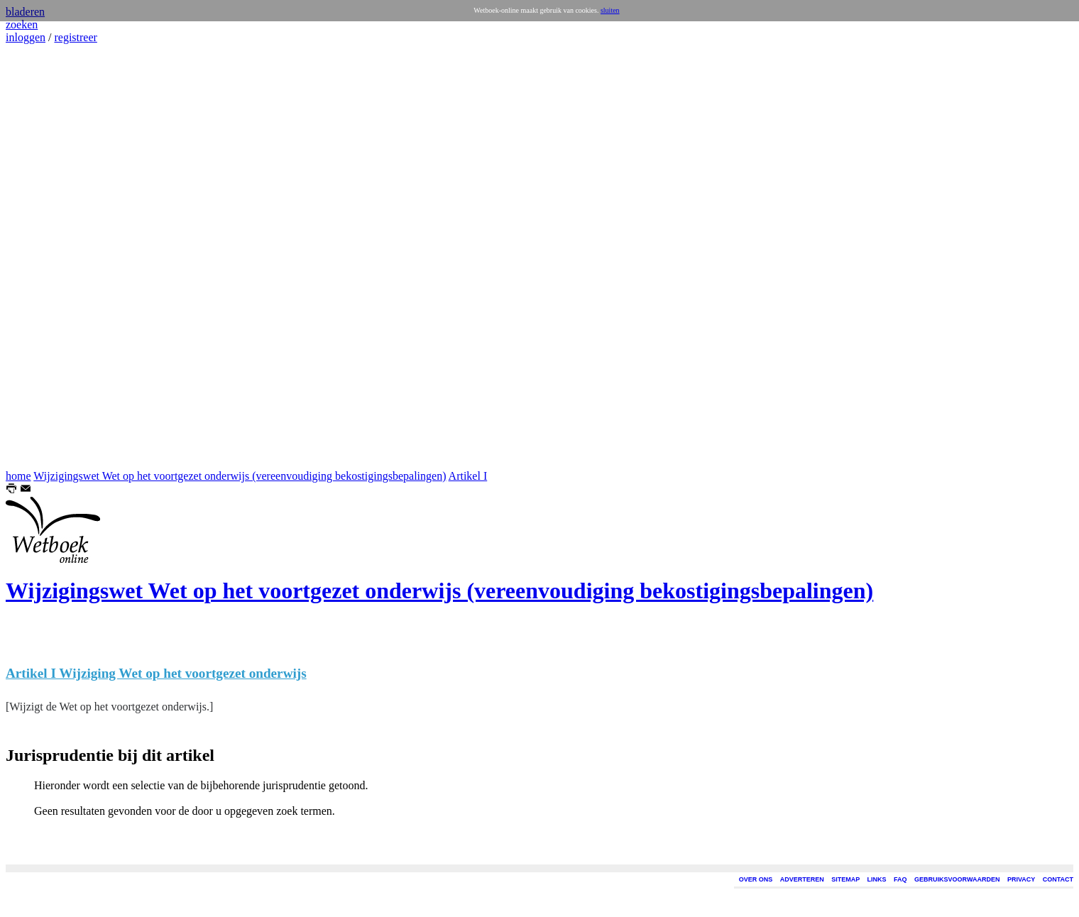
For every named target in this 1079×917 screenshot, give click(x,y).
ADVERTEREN (802, 879)
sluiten (610, 10)
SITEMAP (845, 879)
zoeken (22, 24)
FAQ (900, 879)
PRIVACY (1021, 879)
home (18, 476)
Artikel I (468, 476)
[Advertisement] (48, 257)
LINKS (877, 879)
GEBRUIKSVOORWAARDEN (956, 879)
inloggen (25, 37)
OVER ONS (756, 879)
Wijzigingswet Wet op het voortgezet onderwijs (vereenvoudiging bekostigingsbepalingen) (239, 476)
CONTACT (1058, 879)
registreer (75, 37)
